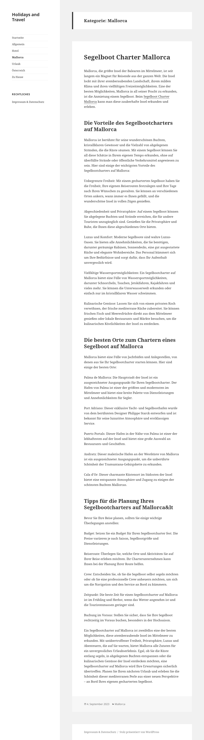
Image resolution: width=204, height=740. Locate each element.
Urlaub (16, 64)
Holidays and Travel (26, 17)
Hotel (15, 51)
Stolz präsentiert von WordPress (139, 732)
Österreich (18, 70)
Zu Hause (17, 77)
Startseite (18, 37)
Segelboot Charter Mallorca (127, 57)
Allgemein (18, 44)
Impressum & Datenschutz (28, 102)
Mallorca (18, 57)
